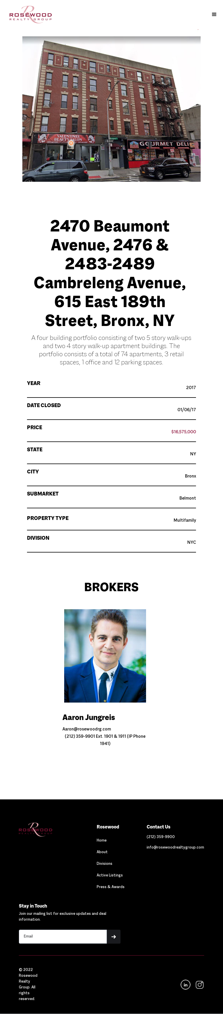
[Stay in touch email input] (63, 937)
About (102, 852)
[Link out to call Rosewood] (161, 837)
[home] (28, 14)
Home (102, 841)
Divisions (104, 864)
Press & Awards (111, 887)
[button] (214, 14)
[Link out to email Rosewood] (175, 847)
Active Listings (110, 876)
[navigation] (199, 984)
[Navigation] (46, 830)
